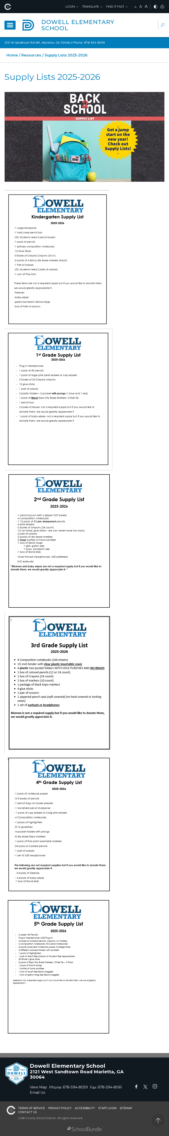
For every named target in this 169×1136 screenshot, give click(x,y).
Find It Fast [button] (115, 6)
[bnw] (155, 7)
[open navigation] (10, 25)
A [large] (146, 6)
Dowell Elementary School (77, 25)
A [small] (135, 6)
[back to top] (158, 1120)
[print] (162, 7)
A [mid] (140, 6)
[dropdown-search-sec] (163, 26)
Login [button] (70, 6)
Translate (90, 6)
